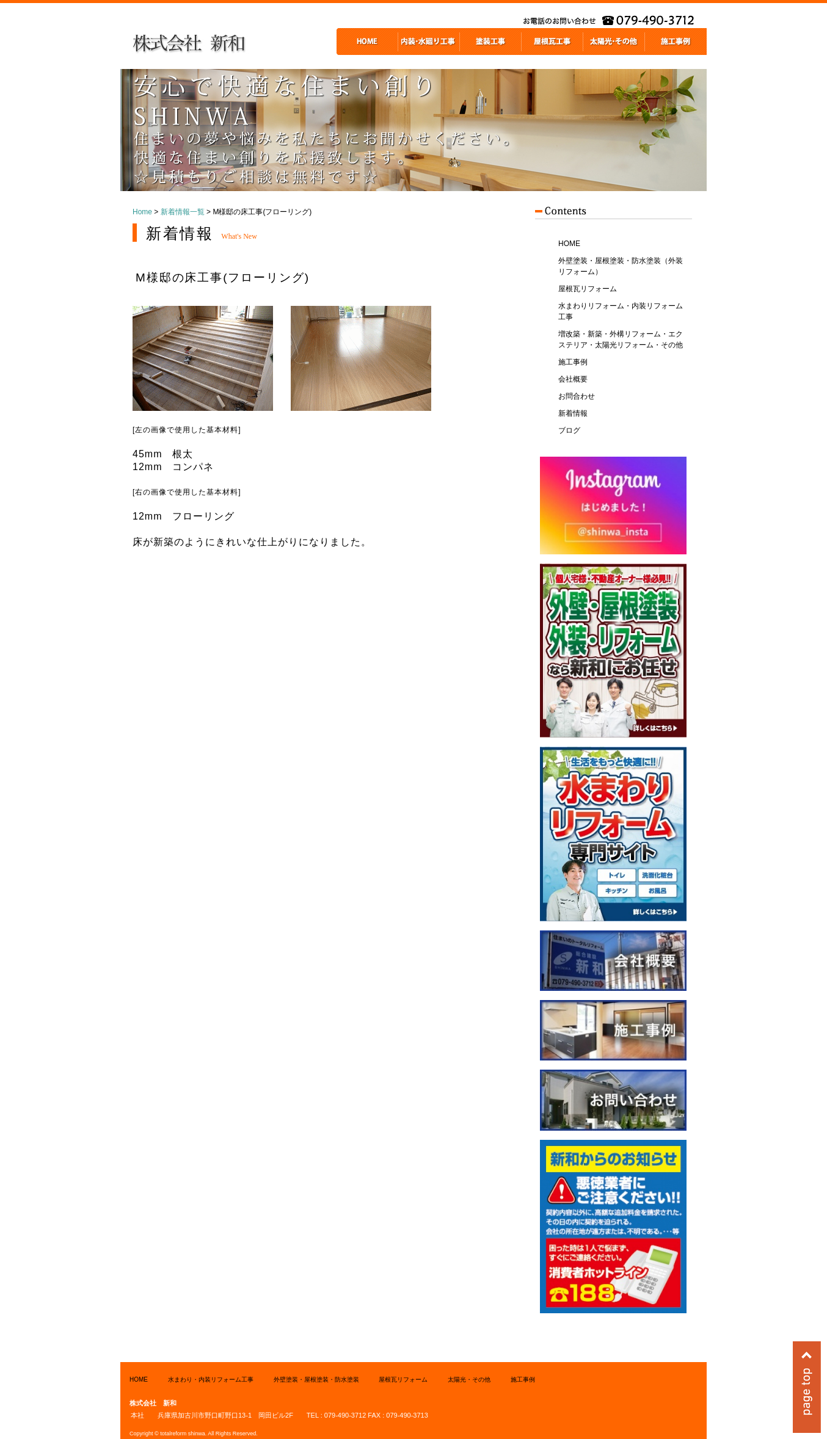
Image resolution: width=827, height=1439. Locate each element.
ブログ (569, 430)
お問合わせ (576, 396)
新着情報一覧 (183, 212)
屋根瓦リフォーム (587, 289)
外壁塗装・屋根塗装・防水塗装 (316, 1379)
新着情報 (573, 413)
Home (142, 212)
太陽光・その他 (469, 1379)
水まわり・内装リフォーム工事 (210, 1379)
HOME (569, 243)
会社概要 (573, 379)
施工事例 (573, 362)
